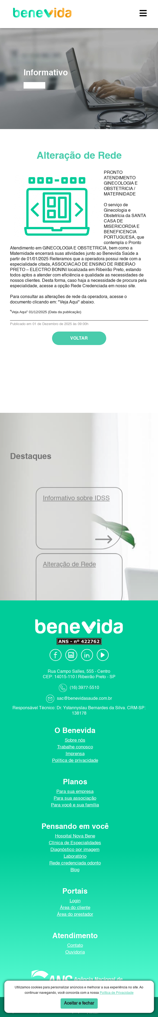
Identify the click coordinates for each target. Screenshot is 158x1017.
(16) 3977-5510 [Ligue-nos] (84, 688)
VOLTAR (79, 345)
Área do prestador (75, 914)
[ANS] (75, 979)
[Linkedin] (87, 655)
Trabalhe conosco (75, 747)
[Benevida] (42, 13)
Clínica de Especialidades (75, 843)
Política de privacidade (75, 760)
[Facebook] (56, 655)
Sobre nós (75, 740)
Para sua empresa (74, 791)
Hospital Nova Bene (75, 836)
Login (75, 901)
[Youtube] (103, 655)
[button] (143, 14)
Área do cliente (75, 907)
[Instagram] (71, 655)
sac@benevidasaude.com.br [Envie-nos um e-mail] (84, 699)
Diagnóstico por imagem (74, 849)
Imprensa (75, 754)
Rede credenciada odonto (75, 863)
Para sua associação (75, 798)
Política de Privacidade (117, 993)
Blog (74, 870)
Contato (75, 945)
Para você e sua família (75, 805)
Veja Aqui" (20, 319)
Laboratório (75, 856)
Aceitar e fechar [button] (79, 1003)
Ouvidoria (75, 952)
